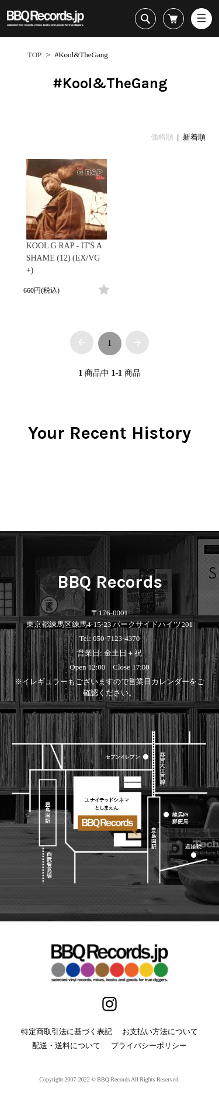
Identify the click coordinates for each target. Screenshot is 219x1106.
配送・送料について (66, 1045)
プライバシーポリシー (149, 1045)
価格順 (162, 137)
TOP (34, 54)
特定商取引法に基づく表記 (66, 1031)
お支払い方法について (160, 1031)
